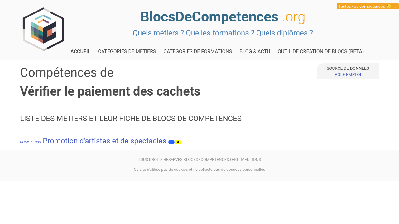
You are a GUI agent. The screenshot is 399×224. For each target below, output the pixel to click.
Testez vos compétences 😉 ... (367, 6)
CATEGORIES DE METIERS (127, 51)
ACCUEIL (80, 51)
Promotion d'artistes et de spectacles (93, 141)
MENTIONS (251, 159)
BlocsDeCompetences (222, 16)
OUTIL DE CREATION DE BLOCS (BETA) (321, 51)
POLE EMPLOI (348, 74)
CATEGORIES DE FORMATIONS (198, 51)
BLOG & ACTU (254, 51)
